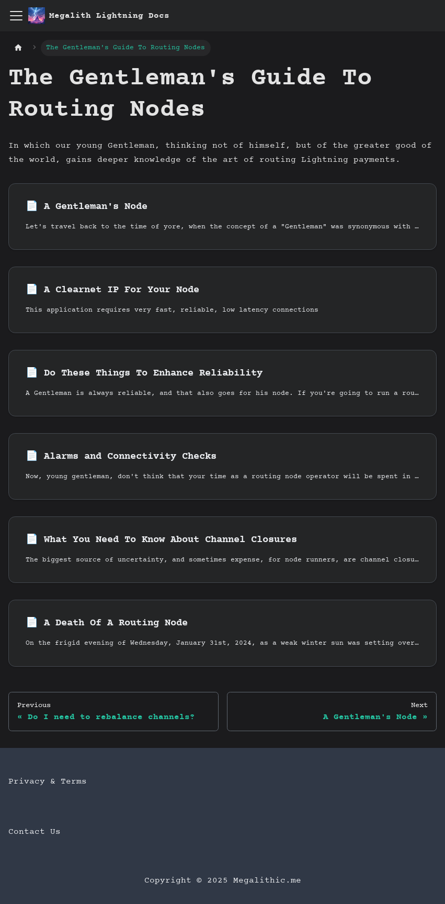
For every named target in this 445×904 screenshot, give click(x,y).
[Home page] (18, 48)
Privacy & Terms (47, 781)
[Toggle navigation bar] (16, 16)
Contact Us (34, 831)
